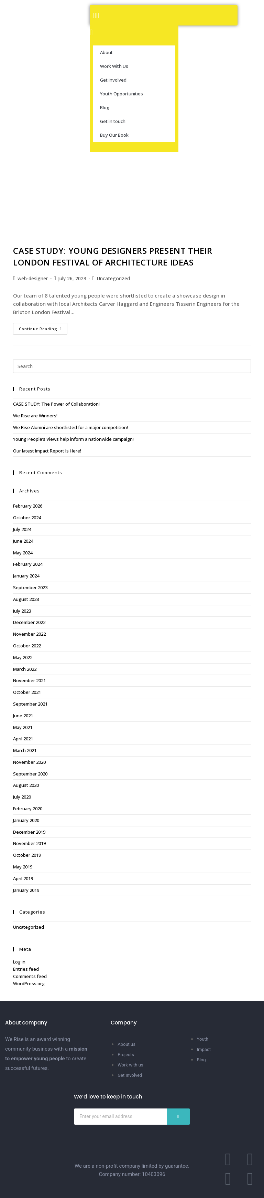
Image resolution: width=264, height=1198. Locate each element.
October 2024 (27, 517)
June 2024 (23, 541)
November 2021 (29, 680)
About (106, 52)
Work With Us (114, 66)
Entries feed (26, 969)
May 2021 (22, 727)
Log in (19, 962)
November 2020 (29, 762)
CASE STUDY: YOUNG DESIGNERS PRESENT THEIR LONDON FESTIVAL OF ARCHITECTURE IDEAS (112, 256)
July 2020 (22, 797)
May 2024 (22, 553)
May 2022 (22, 657)
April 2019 (23, 878)
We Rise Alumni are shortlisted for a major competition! (70, 427)
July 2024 (22, 529)
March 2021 (24, 750)
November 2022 (29, 634)
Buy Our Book (114, 135)
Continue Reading (43, 327)
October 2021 (27, 692)
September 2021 (30, 704)
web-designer (33, 278)
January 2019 (26, 890)
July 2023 (22, 611)
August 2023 (26, 599)
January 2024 (26, 576)
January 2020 (26, 820)
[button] (164, 15)
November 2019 (29, 843)
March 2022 (24, 669)
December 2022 (29, 622)
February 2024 (27, 564)
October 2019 (27, 855)
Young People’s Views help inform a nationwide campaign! (73, 439)
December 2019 (29, 832)
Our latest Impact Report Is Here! (47, 451)
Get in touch (112, 121)
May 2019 (22, 867)
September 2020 (30, 774)
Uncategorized (113, 278)
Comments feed (30, 976)
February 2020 (27, 808)
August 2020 (26, 785)
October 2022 (27, 646)
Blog (104, 107)
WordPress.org (29, 983)
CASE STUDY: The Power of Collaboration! (56, 404)
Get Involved (113, 80)
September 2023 (30, 587)
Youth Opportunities (121, 94)
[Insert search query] (132, 366)
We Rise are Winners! (35, 416)
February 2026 (27, 506)
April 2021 (23, 739)
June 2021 (23, 715)
